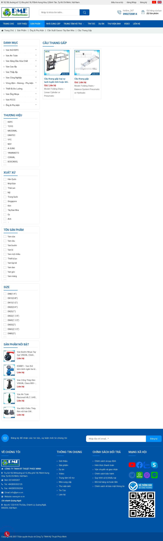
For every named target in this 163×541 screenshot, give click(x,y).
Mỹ (7, 192)
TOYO (8, 126)
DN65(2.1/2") (11, 329)
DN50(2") (10, 325)
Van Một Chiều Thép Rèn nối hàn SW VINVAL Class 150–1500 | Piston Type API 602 (26, 410)
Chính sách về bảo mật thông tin (110, 486)
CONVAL (9, 157)
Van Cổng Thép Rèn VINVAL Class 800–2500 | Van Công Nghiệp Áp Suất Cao (26, 382)
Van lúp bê (10, 263)
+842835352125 (15, 484)
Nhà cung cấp (53, 24)
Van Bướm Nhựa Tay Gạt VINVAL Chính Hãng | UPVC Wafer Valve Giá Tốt (26, 354)
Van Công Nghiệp (14, 77)
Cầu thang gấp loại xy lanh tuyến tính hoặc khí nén (56, 81)
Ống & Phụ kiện (37, 30)
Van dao (9, 267)
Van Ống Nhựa (12, 94)
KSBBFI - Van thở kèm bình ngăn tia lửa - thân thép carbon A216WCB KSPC (26, 368)
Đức (7, 206)
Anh (7, 219)
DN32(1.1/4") (11, 316)
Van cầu (9, 241)
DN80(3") (10, 333)
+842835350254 (15, 488)
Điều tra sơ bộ (117, 2)
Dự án (101, 24)
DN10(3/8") (11, 298)
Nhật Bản (10, 183)
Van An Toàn (12, 55)
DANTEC (9, 135)
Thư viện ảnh (114, 24)
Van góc (9, 272)
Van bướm (10, 245)
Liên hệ (136, 24)
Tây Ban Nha (11, 210)
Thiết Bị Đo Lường (14, 88)
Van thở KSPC (12, 50)
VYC (7, 139)
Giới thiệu (22, 24)
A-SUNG (9, 148)
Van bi (8, 250)
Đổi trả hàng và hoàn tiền (106, 482)
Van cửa (9, 236)
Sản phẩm (36, 24)
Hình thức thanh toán (104, 465)
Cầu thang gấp (85, 30)
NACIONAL (10, 131)
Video (127, 24)
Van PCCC (10, 100)
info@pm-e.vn (16, 492)
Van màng (10, 276)
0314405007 (14, 480)
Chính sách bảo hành (104, 473)
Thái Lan (9, 188)
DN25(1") (10, 311)
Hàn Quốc (10, 179)
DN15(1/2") (11, 303)
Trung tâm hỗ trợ (74, 24)
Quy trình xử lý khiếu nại (105, 478)
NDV (7, 144)
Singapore (10, 201)
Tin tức (91, 24)
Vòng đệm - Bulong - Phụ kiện (19, 83)
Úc (7, 214)
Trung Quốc (11, 197)
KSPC (8, 122)
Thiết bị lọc (10, 259)
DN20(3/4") (11, 307)
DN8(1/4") (10, 294)
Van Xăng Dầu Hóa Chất (17, 61)
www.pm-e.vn (18, 496)
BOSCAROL (11, 162)
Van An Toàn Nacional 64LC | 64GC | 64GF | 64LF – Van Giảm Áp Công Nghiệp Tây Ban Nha (27, 396)
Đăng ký (143, 2)
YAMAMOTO (11, 153)
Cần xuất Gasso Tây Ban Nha (60, 30)
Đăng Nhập (131, 2)
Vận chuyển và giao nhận (106, 469)
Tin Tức (62, 490)
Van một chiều (12, 254)
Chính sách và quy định (105, 461)
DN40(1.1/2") (11, 320)
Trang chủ (8, 24)
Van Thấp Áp (12, 72)
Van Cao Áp (11, 66)
